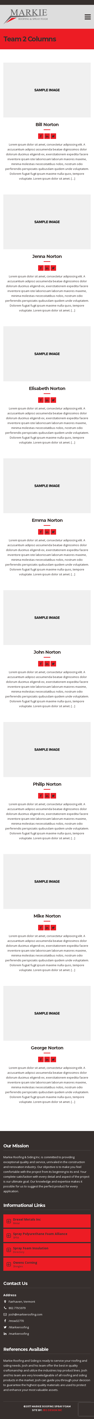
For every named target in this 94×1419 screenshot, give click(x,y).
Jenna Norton (47, 256)
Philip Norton (47, 784)
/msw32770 (16, 1321)
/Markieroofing (19, 1327)
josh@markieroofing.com (25, 1314)
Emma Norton (47, 520)
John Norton (47, 652)
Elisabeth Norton (47, 388)
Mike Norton (47, 916)
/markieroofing (19, 1334)
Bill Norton (47, 124)
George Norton (47, 1047)
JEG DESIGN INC (52, 1410)
